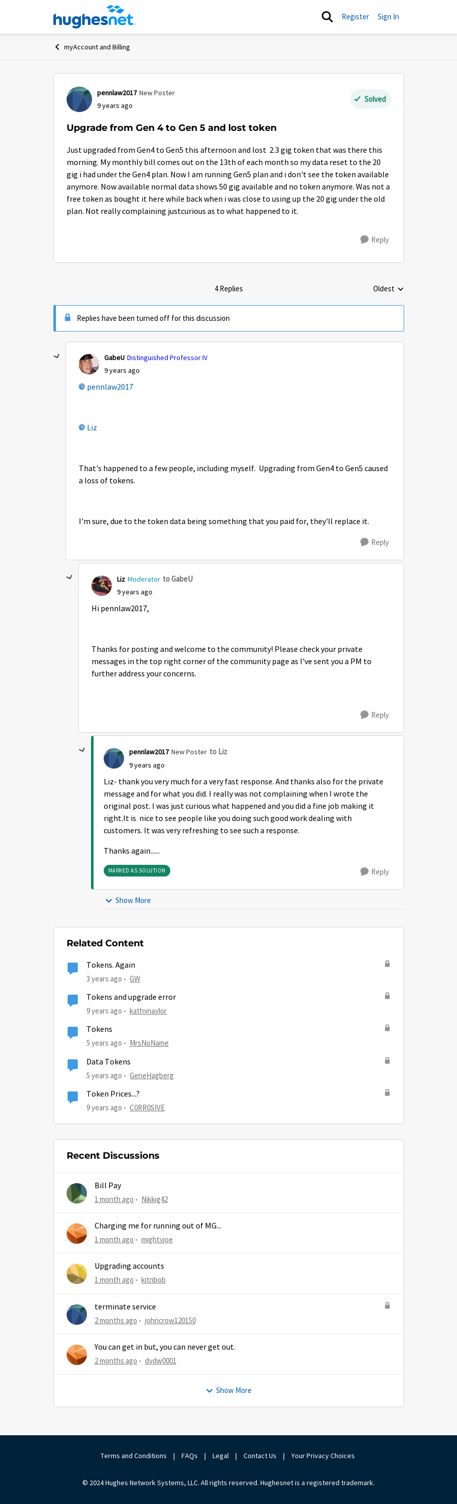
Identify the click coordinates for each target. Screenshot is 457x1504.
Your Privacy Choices (323, 1455)
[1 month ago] (114, 1199)
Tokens (99, 1029)
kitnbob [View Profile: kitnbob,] (153, 1279)
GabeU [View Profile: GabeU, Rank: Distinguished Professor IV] (114, 357)
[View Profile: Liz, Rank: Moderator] (102, 586)
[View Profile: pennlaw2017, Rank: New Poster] (79, 99)
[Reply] (374, 240)
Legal (220, 1455)
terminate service (125, 1307)
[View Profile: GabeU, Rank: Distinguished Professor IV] (89, 364)
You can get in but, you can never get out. (165, 1347)
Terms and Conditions (134, 1455)
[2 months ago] (116, 1320)
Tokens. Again (110, 965)
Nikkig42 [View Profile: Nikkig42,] (154, 1199)
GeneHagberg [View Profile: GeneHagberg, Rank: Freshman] (152, 1075)
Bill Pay (108, 1186)
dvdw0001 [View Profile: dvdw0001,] (160, 1360)
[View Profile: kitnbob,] (77, 1274)
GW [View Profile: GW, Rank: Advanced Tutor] (135, 978)
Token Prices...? (113, 1094)
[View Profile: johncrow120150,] (77, 1314)
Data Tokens (108, 1062)
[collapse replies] (57, 356)
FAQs (189, 1455)
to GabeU (178, 579)
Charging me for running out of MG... (158, 1226)
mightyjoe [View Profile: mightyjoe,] (157, 1239)
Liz (92, 428)
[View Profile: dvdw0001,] (77, 1355)
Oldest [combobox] (388, 289)
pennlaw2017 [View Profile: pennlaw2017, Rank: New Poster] (117, 92)
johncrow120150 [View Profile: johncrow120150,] (170, 1320)
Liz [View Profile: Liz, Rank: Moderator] (121, 579)
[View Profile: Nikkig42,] (77, 1193)
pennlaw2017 (110, 387)
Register (355, 16)
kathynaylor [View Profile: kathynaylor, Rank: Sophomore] (148, 1011)
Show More (128, 900)
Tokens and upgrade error (131, 997)
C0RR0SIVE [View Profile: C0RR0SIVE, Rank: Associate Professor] (147, 1107)
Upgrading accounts (129, 1266)
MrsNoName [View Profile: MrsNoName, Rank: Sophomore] (149, 1043)
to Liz (218, 751)
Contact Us (260, 1455)
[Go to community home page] (95, 17)
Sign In (388, 16)
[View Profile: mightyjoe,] (77, 1233)
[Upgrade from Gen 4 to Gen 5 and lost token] (122, 370)
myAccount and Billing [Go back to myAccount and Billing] (91, 46)
